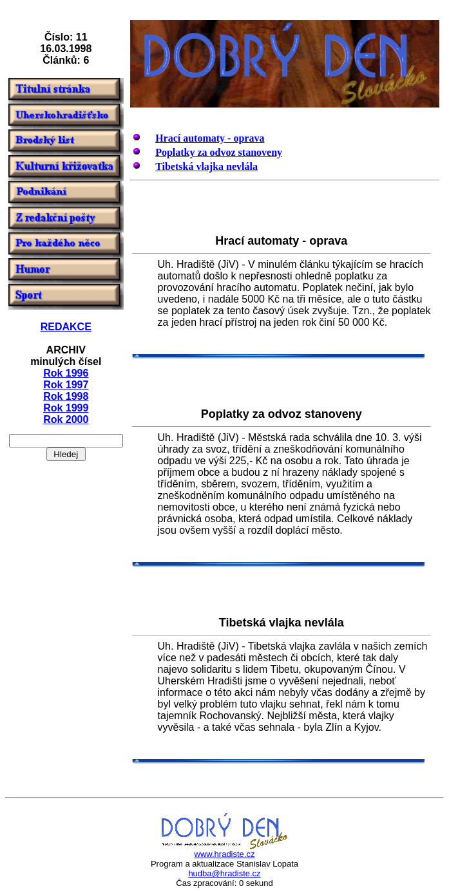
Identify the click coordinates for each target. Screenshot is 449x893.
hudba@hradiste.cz (224, 873)
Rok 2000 (65, 419)
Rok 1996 (65, 373)
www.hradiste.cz (225, 854)
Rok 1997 (65, 384)
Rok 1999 (65, 407)
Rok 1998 (65, 396)
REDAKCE (66, 326)
